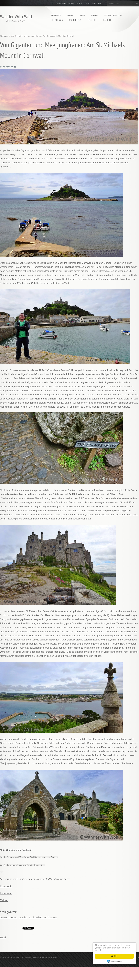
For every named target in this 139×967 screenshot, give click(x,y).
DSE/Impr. (107, 20)
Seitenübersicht (76, 3)
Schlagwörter (8, 912)
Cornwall (13, 917)
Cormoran (51, 917)
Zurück (3, 937)
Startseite (56, 15)
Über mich (92, 20)
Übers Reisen (75, 20)
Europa (94, 15)
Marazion (23, 917)
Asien (82, 15)
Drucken (97, 3)
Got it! (114, 956)
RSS (88, 3)
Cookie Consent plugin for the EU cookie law (114, 961)
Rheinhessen (57, 20)
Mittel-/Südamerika (113, 15)
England (3, 917)
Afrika (70, 15)
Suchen (136, 3)
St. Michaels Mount (37, 917)
